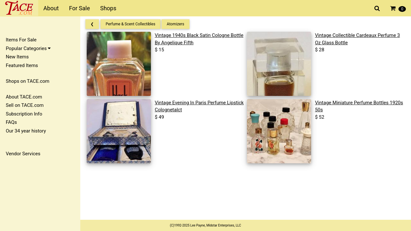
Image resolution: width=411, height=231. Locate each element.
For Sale (79, 8)
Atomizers (175, 24)
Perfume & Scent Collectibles (130, 24)
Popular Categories (28, 48)
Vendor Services (23, 154)
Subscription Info (24, 114)
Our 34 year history (26, 131)
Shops (108, 8)
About (51, 8)
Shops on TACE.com (27, 81)
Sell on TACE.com (25, 105)
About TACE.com (24, 97)
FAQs (11, 122)
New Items (17, 57)
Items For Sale (21, 40)
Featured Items (22, 65)
